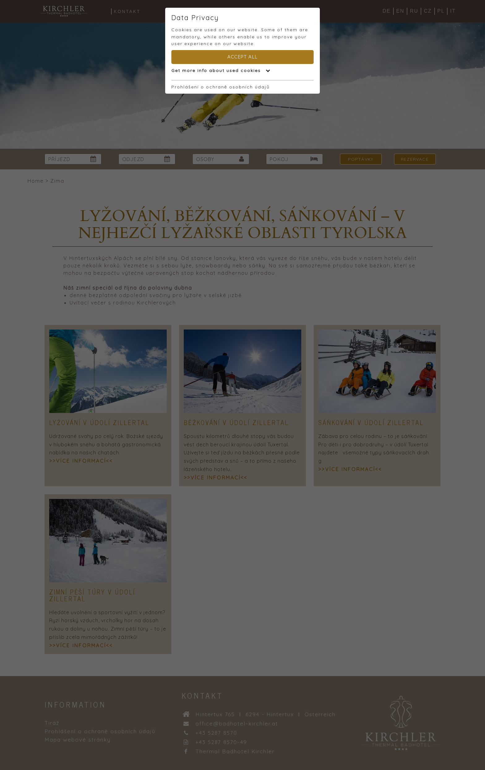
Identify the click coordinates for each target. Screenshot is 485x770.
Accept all (242, 57)
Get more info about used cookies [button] (221, 70)
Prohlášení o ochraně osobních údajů (220, 87)
